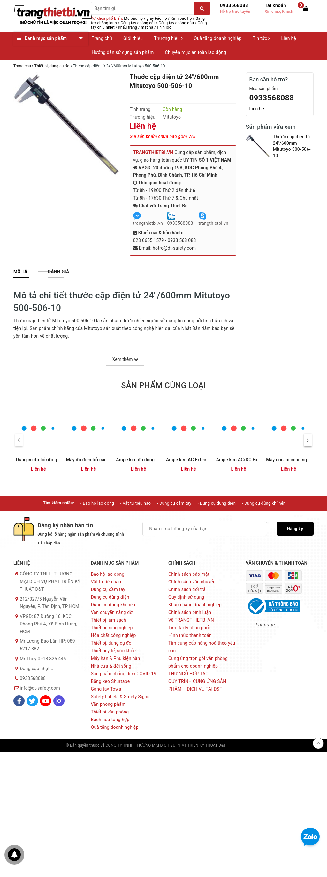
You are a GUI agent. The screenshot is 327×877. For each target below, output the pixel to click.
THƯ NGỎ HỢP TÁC (188, 673)
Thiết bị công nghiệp (112, 627)
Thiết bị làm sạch (108, 620)
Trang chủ (102, 38)
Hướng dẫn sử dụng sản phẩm (123, 52)
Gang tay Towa (106, 688)
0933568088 (234, 5)
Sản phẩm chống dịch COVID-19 (123, 673)
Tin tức (261, 38)
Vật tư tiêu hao (106, 581)
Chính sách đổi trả (187, 589)
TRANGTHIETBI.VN (153, 152)
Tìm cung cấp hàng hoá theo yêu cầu (201, 646)
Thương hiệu (168, 38)
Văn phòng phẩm (108, 704)
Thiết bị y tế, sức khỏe (113, 650)
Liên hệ (288, 38)
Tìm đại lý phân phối (189, 627)
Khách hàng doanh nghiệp (195, 604)
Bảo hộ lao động (108, 574)
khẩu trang (127, 27)
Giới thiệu (133, 38)
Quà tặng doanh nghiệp (217, 38)
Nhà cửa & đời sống (111, 666)
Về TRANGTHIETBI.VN (191, 620)
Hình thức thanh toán (190, 635)
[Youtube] (45, 700)
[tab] (20, 271)
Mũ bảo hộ (133, 18)
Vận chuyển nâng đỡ (112, 612)
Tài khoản (275, 5)
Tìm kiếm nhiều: (58, 503)
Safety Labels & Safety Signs (120, 696)
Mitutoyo (172, 117)
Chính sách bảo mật (188, 574)
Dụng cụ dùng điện (110, 597)
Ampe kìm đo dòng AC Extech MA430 (154, 459)
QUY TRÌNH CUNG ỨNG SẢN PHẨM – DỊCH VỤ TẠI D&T (197, 685)
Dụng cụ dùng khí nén (113, 604)
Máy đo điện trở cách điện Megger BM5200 (110, 459)
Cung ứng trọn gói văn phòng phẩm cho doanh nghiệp (198, 662)
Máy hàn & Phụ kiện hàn (115, 658)
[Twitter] (32, 700)
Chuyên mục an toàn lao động (195, 52)
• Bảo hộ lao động (97, 503)
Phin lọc (164, 27)
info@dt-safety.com (40, 688)
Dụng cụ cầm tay (108, 589)
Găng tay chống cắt (137, 23)
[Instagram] (59, 700)
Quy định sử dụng (186, 597)
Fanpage (265, 625)
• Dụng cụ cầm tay (174, 503)
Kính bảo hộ (181, 18)
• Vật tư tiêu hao (135, 503)
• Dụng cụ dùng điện (216, 503)
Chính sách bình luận (189, 612)
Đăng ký (295, 528)
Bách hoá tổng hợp (110, 719)
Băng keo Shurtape (110, 681)
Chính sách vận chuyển (192, 581)
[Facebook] (19, 700)
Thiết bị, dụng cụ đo (111, 643)
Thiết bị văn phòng (110, 711)
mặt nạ (147, 27)
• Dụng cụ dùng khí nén (263, 503)
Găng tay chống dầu (176, 23)
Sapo (256, 745)
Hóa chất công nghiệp (113, 635)
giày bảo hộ (157, 18)
